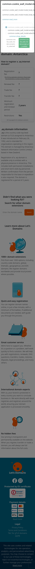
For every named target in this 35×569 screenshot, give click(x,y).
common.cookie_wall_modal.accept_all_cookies (24, 42)
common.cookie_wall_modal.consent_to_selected (10, 42)
